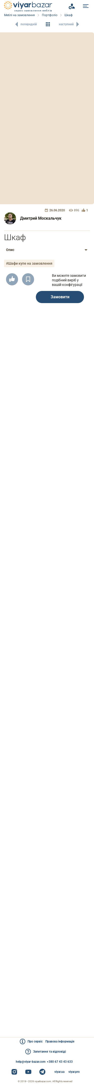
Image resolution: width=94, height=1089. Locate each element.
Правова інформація (59, 1041)
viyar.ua (59, 1072)
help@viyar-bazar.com (30, 1061)
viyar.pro (74, 1072)
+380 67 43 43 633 (60, 1061)
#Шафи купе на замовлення (29, 263)
